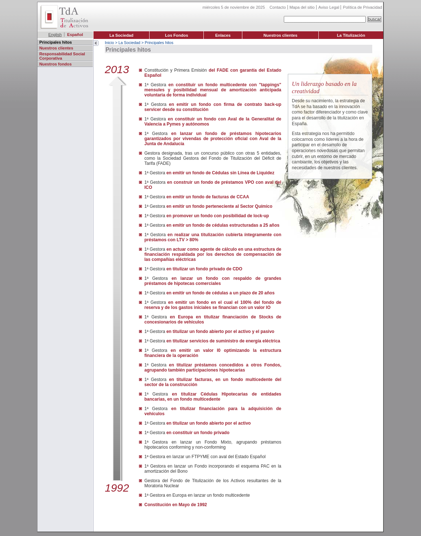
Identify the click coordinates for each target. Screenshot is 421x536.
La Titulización (351, 35)
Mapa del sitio (302, 7)
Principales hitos (55, 42)
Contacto (278, 7)
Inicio (109, 42)
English (55, 34)
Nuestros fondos (55, 64)
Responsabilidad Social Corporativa (62, 56)
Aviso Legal (328, 7)
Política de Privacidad (362, 7)
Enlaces (222, 35)
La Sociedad (122, 35)
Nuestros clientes (280, 35)
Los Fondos (176, 35)
